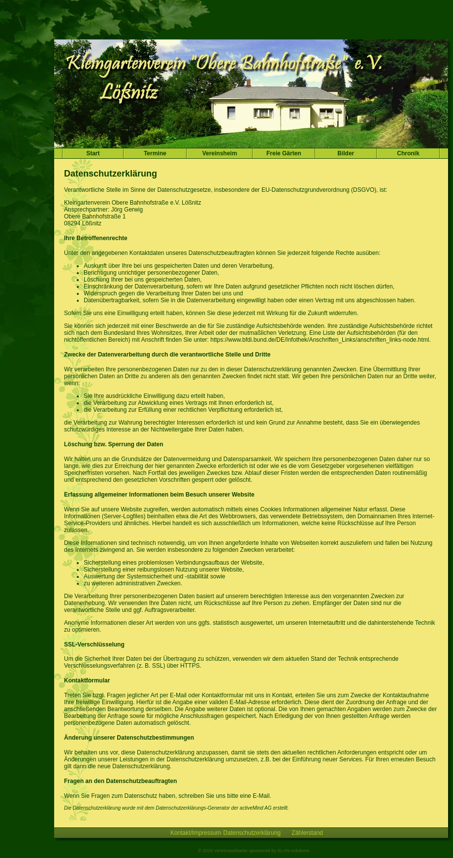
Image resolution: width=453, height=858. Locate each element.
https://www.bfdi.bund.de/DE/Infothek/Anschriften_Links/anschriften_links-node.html (319, 339)
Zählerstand (307, 832)
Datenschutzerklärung (252, 832)
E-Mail (261, 795)
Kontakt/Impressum (195, 832)
